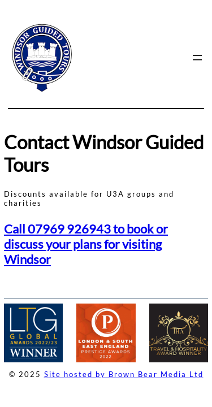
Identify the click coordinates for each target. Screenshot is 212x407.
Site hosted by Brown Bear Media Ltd (124, 374)
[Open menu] (197, 57)
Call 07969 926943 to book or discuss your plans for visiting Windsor (86, 244)
